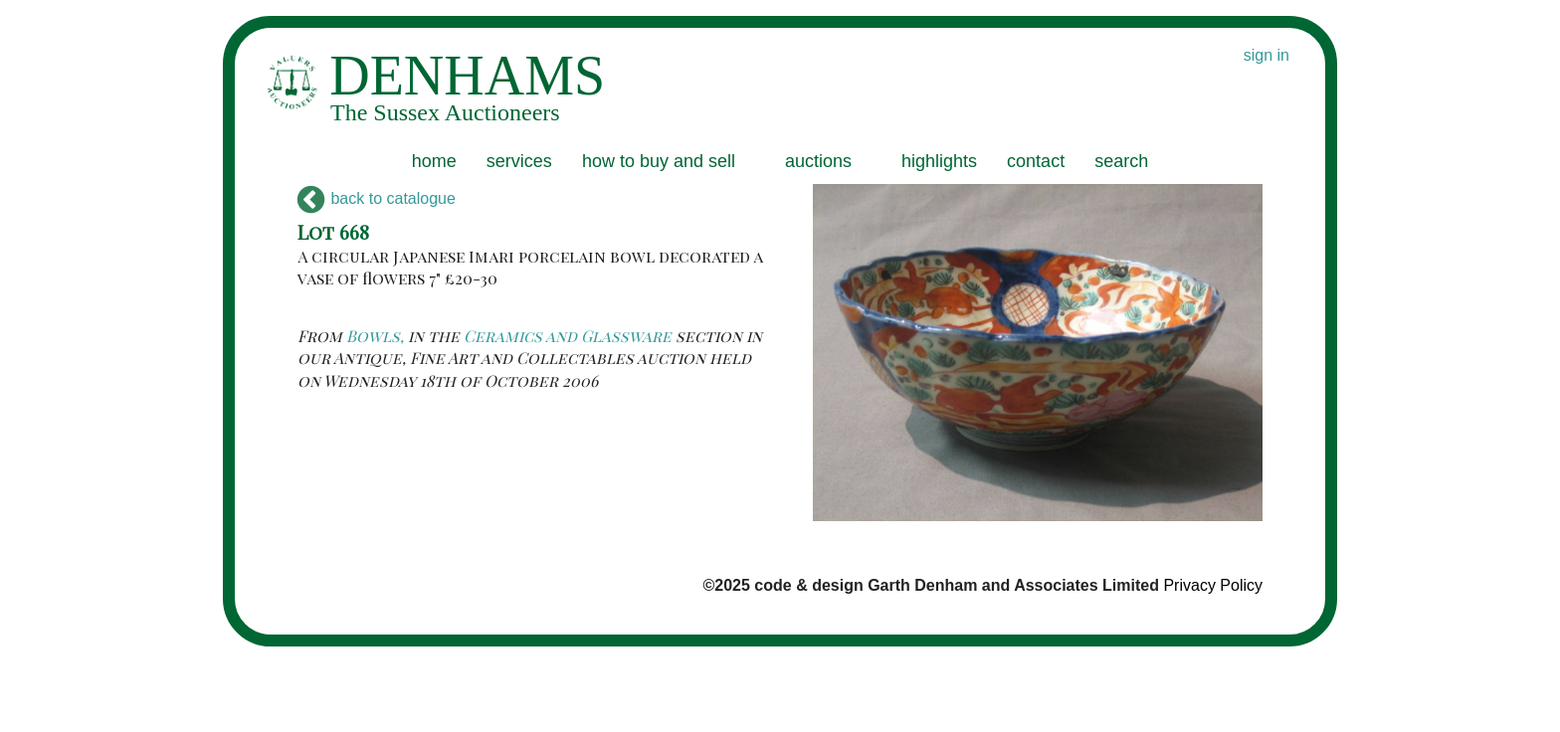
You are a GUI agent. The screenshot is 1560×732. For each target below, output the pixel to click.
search (1121, 161)
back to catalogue (376, 198)
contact (1036, 161)
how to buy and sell (658, 161)
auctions (818, 161)
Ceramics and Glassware (568, 335)
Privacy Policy (1213, 585)
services (519, 161)
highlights (939, 161)
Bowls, (375, 335)
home (434, 161)
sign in (1266, 55)
